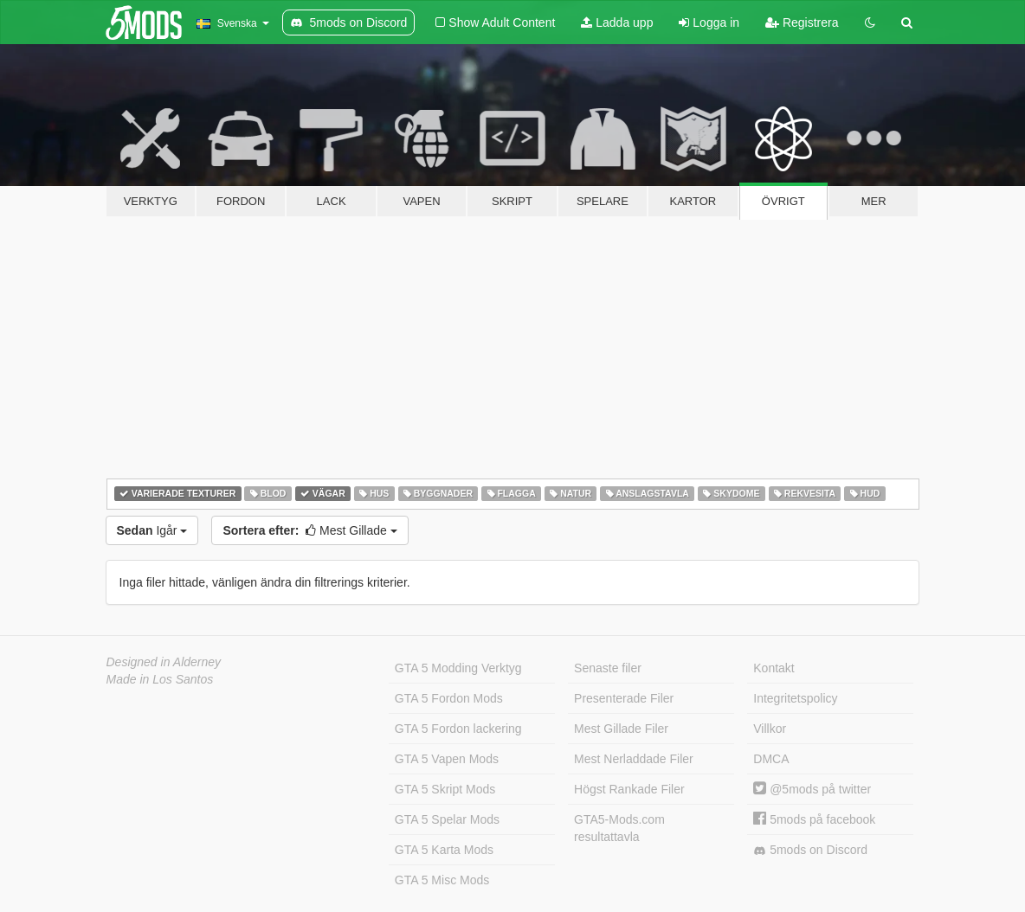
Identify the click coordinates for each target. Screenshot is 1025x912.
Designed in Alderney (164, 662)
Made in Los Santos (160, 679)
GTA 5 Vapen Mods (447, 759)
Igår (152, 530)
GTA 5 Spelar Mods (447, 819)
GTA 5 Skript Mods (445, 789)
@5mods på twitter (812, 789)
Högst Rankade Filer (629, 789)
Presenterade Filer (624, 698)
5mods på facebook (814, 819)
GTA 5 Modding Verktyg (458, 668)
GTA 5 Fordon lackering (458, 728)
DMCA (771, 759)
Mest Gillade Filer (621, 728)
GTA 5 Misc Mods (442, 880)
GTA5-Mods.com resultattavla (619, 828)
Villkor (769, 728)
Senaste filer (607, 668)
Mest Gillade (309, 530)
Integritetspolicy (795, 698)
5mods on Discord (810, 850)
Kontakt (773, 668)
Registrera (801, 22)
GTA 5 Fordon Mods (449, 698)
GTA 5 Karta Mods (444, 850)
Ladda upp (617, 22)
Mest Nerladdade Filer (633, 759)
